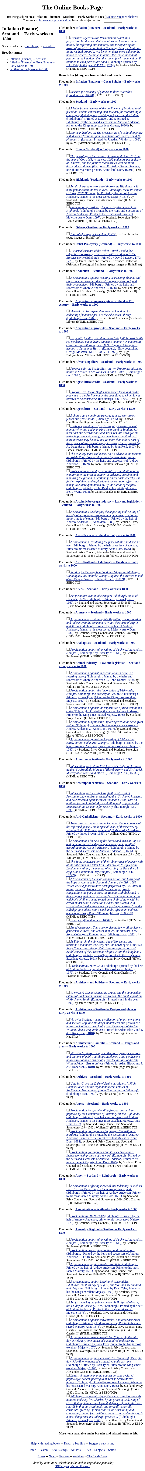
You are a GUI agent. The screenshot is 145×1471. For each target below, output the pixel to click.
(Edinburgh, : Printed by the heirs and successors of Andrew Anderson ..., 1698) (103, 283)
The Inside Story (97, 1456)
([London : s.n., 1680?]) (91, 920)
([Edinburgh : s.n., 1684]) (104, 372)
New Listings (59, 1449)
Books (41, 1456)
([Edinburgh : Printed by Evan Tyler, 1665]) (104, 1408)
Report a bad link (74, 1443)
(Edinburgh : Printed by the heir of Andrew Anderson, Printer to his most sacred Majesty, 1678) (104, 191)
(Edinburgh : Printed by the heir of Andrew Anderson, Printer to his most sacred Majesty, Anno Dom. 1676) (103, 545)
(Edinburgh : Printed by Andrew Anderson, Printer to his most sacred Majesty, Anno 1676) (103, 1323)
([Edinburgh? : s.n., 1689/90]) (104, 896)
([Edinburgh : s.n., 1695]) (104, 801)
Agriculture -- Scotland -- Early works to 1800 (105, 408)
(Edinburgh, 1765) (101, 417)
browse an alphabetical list (55, 20)
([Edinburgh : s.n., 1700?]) (103, 395)
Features (64, 1456)
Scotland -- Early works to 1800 (29, 69)
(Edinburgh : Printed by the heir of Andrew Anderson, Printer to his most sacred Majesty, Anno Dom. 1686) (103, 626)
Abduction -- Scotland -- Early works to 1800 (104, 270)
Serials (112, 1449)
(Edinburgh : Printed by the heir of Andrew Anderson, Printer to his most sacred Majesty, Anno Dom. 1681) (104, 1191)
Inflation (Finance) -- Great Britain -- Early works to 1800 (32, 64)
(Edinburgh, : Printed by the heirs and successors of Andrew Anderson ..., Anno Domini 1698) (100, 676)
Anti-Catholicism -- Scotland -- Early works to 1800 (108, 816)
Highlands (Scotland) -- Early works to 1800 (104, 179)
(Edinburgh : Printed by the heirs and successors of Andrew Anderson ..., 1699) (103, 459)
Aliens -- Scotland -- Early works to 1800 (101, 589)
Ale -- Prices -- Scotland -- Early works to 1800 (105, 535)
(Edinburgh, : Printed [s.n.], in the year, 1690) (104, 997)
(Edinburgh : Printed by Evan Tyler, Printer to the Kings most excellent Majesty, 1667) (103, 695)
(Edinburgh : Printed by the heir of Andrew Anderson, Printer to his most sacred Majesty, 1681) (102, 1268)
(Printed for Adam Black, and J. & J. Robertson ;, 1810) (104, 1026)
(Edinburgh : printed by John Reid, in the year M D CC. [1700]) (103, 51)
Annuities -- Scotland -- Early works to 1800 (103, 759)
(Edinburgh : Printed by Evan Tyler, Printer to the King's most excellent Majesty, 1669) (104, 1363)
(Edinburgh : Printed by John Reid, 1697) (103, 436)
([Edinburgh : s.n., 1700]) (98, 315)
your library (31, 46)
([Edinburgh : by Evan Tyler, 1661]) (104, 651)
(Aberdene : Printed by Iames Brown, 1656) (103, 828)
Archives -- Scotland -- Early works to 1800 (103, 1076)
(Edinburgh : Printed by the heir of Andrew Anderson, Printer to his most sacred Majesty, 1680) (104, 744)
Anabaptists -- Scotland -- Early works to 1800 (105, 642)
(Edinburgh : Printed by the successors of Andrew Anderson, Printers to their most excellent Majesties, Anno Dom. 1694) (102, 1136)
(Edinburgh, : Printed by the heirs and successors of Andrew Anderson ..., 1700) (102, 1254)
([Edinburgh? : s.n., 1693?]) (104, 770)
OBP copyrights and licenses (72, 1466)
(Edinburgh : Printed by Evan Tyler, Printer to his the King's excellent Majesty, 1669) (103, 1286)
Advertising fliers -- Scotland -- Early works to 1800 (108, 361)
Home (32, 1449)
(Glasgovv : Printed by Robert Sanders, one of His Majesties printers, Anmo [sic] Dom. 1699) (103, 163)
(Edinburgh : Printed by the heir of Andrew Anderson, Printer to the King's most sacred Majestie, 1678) (104, 1307)
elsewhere (49, 46)
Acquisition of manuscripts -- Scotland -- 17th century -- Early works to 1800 (96, 303)
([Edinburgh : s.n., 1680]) (104, 931)
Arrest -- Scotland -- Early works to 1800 (101, 1103)
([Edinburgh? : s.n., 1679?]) (104, 868)
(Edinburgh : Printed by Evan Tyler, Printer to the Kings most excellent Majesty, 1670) (103, 1342)
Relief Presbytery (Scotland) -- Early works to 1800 (109, 244)
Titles (87, 1449)
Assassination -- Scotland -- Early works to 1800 (106, 1209)
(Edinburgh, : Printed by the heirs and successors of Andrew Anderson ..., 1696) (103, 846)
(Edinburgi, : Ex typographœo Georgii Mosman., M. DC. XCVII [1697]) (104, 345)
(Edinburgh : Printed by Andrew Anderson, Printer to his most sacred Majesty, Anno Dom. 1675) (104, 1380)
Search (44, 1449)
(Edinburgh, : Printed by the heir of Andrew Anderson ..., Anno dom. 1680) (102, 517)
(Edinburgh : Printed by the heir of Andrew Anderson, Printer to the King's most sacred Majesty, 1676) (104, 711)
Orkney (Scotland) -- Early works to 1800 (102, 227)
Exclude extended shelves (121, 16)
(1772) (93, 234)
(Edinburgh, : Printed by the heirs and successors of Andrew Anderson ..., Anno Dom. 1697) (104, 725)
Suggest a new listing (101, 1443)
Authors (76, 1449)
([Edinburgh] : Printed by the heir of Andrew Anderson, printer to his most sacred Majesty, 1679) (103, 1219)
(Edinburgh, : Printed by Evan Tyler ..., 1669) (101, 599)
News (52, 1456)
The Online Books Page (72, 7)
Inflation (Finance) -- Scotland (28, 59)
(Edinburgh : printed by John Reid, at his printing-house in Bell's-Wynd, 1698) (103, 481)
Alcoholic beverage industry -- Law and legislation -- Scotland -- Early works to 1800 (100, 503)
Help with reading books (45, 1443)
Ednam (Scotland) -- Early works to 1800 (102, 149)
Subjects (99, 1449)
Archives (78, 1456)
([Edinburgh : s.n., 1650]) (102, 1088)
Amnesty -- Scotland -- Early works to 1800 (103, 612)
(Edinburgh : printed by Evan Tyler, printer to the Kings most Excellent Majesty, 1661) (104, 950)
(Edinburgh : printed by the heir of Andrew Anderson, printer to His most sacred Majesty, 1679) (104, 969)
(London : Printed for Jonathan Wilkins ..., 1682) (104, 136)
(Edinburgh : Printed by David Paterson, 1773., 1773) (104, 256)
